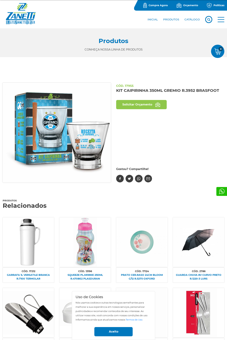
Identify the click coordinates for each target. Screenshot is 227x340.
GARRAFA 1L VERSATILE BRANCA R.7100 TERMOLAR (28, 276)
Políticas (219, 5)
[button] (221, 19)
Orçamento (190, 5)
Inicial (153, 19)
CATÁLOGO (192, 19)
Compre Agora (158, 5)
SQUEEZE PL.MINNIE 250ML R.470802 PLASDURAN (85, 276)
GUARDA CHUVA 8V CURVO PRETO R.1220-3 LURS (198, 276)
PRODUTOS (171, 19)
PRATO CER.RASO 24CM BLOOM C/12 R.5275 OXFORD (142, 276)
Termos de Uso (134, 319)
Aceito (113, 331)
